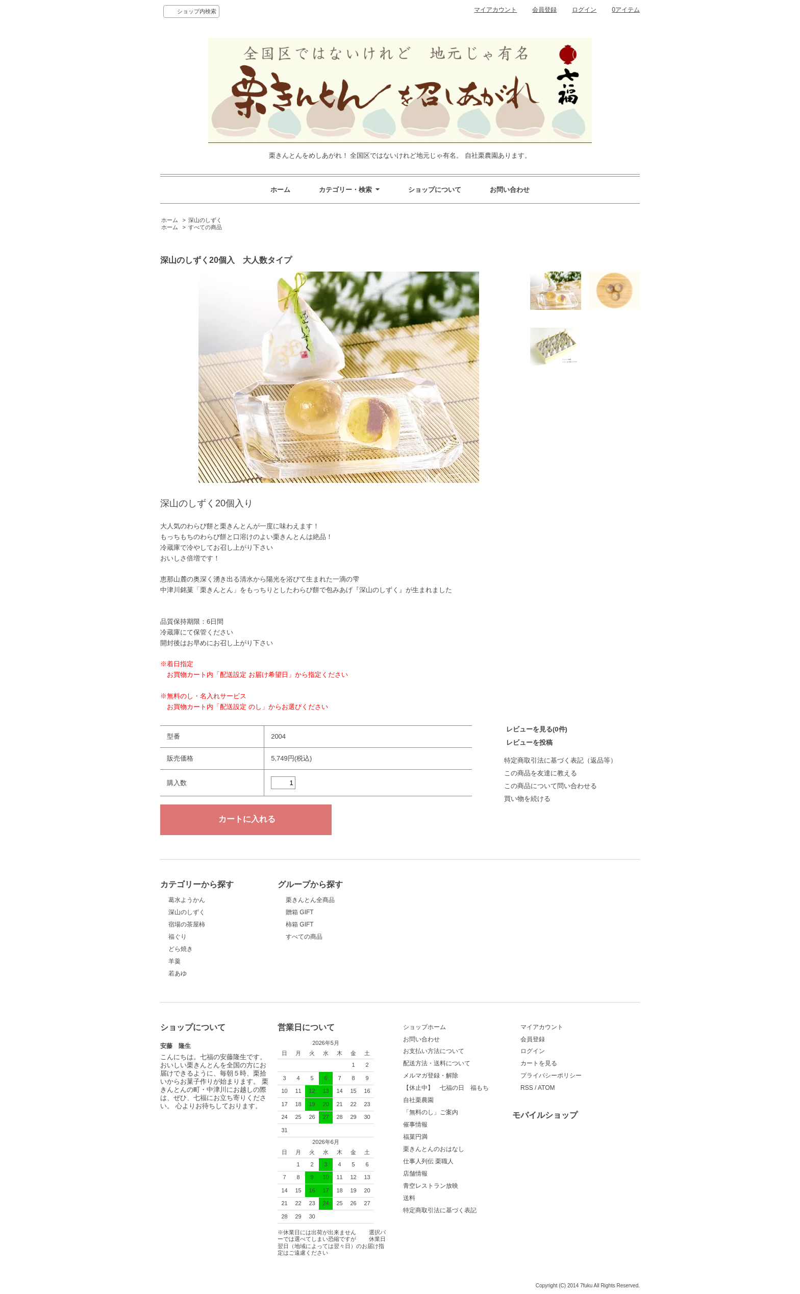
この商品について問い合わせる (550, 786)
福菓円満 (415, 1136)
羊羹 (174, 961)
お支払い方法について (433, 1051)
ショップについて (434, 189)
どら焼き (180, 949)
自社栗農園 (418, 1100)
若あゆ (177, 973)
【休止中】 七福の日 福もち (446, 1087)
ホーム (280, 189)
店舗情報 (415, 1173)
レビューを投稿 (529, 742)
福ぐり (177, 936)
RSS (526, 1087)
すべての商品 (205, 227)
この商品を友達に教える (540, 773)
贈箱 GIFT (300, 912)
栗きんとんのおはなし (433, 1149)
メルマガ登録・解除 (430, 1075)
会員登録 (544, 9)
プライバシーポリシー (551, 1075)
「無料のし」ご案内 (430, 1112)
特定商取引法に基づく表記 (440, 1210)
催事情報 (415, 1124)
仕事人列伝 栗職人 (428, 1161)
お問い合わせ (510, 189)
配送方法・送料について (436, 1063)
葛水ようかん (186, 900)
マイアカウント (495, 9)
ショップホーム (424, 1027)
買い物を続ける (527, 798)
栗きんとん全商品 (310, 900)
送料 (409, 1198)
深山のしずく (205, 220)
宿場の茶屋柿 (186, 924)
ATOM (546, 1087)
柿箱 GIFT (300, 924)
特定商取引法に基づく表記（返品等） (560, 760)
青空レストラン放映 (430, 1185)
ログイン (584, 9)
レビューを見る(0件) (536, 729)
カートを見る (538, 1063)
